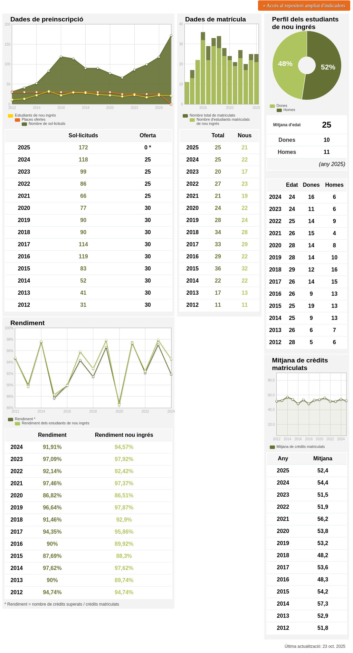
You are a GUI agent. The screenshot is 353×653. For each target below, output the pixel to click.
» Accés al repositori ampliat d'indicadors (304, 5)
